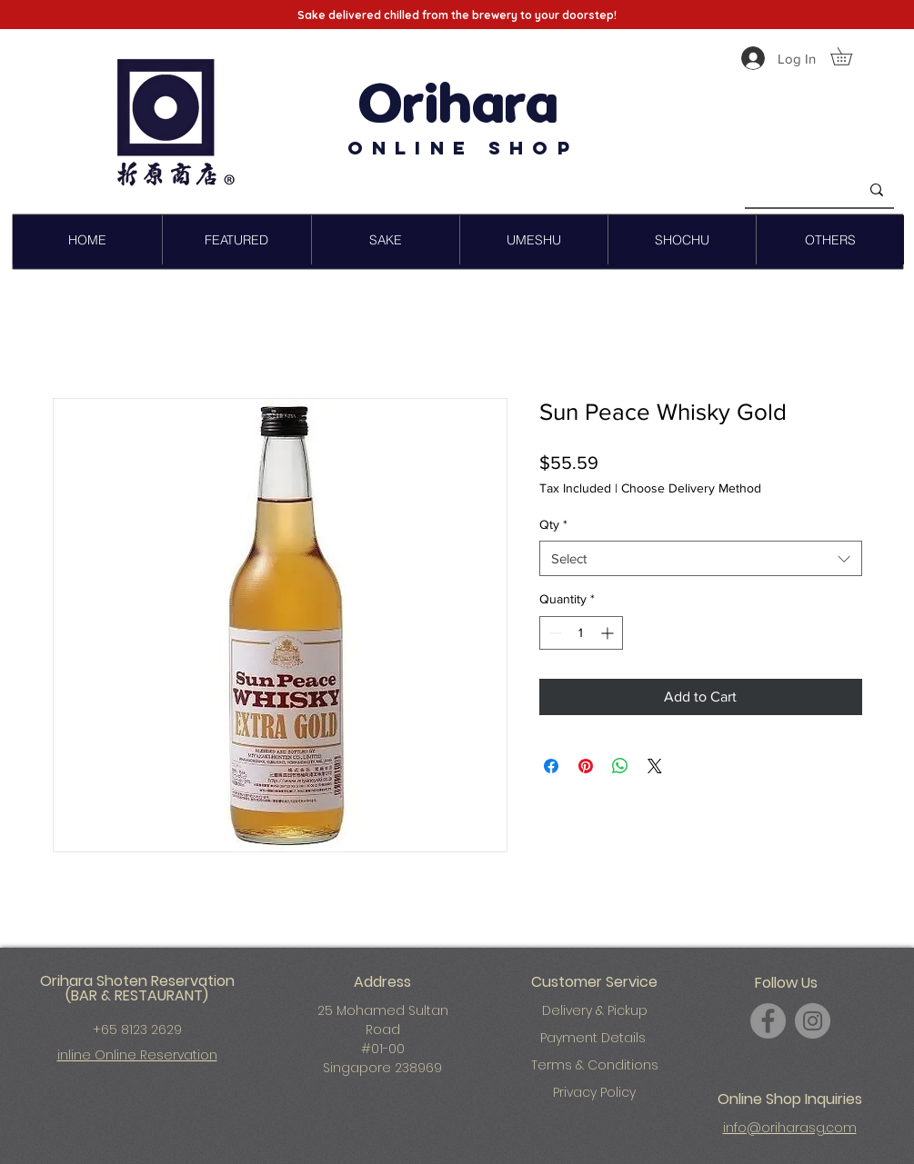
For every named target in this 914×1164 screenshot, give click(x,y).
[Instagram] (812, 1021)
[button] (849, 56)
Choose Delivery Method (691, 488)
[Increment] (609, 633)
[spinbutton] (581, 633)
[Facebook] (768, 1021)
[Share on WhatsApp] (620, 766)
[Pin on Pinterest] (586, 766)
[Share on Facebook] (551, 766)
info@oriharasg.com (790, 1128)
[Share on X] (655, 766)
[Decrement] (553, 633)
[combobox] (700, 558)
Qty (553, 524)
